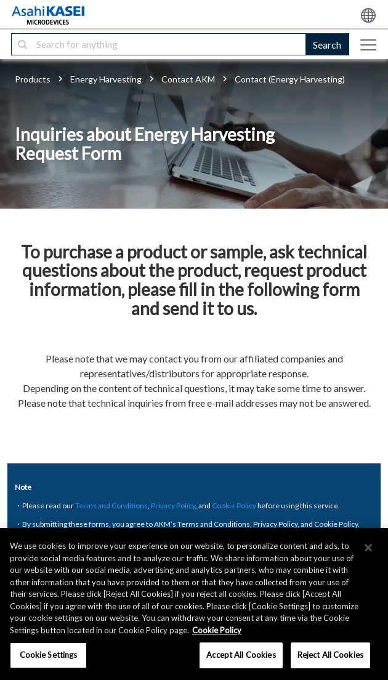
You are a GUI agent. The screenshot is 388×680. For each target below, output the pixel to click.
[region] (194, 604)
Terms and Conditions (111, 505)
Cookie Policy (234, 505)
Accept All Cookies (240, 655)
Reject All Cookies (330, 655)
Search (327, 44)
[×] (368, 547)
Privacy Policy (173, 505)
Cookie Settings (49, 655)
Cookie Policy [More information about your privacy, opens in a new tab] (216, 630)
